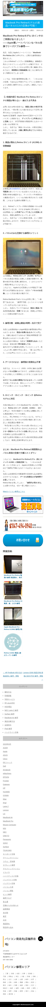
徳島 (16, 982)
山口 (10, 979)
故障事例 (6, 909)
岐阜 (27, 979)
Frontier (6, 781)
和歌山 (11, 976)
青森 (16, 991)
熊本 (27, 985)
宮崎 (34, 976)
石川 (32, 985)
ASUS (5, 755)
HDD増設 (8, 707)
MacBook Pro (8, 821)
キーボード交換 (9, 854)
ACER (5, 748)
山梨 (21, 979)
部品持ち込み (8, 927)
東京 (4, 985)
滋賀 (21, 985)
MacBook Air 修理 (11, 718)
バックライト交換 (11, 732)
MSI (4, 828)
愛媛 (21, 982)
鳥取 (4, 994)
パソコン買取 (8, 891)
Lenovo (6, 810)
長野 (10, 991)
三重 (7, 973)
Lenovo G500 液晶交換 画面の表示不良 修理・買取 (33, 676)
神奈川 (5, 988)
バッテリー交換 (9, 883)
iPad (4, 803)
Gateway (6, 784)
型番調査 (8, 696)
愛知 (27, 982)
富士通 (5, 902)
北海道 (30, 973)
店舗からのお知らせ (10, 905)
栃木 (10, 985)
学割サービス (10, 699)
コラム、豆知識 (9, 861)
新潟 (32, 982)
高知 (32, 991)
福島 (23, 988)
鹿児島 (11, 994)
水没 (4, 920)
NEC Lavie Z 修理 (11, 710)
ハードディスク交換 (10, 876)
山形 (16, 979)
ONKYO (6, 836)
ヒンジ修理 (7, 894)
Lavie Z (6, 806)
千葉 (4, 976)
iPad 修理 (8, 729)
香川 (27, 991)
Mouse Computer (9, 825)
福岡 (17, 988)
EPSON (6, 777)
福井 (11, 988)
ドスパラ (6, 872)
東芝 (4, 916)
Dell (4, 766)
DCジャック (7, 762)
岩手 (32, 979)
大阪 (23, 976)
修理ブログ (7, 898)
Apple (5, 751)
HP (4, 788)
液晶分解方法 (10, 721)
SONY (5, 843)
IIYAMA (6, 795)
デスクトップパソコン (11, 869)
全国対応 (8, 725)
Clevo (5, 759)
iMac (5, 799)
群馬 (34, 988)
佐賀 (18, 973)
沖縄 (16, 985)
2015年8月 (7, 744)
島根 (4, 982)
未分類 (5, 913)
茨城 (4, 991)
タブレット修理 (9, 865)
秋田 (28, 988)
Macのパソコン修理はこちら (14, 491)
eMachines (7, 773)
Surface (6, 847)
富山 (4, 979)
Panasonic (7, 839)
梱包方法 (8, 692)
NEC (5, 832)
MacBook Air (8, 817)
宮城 (28, 976)
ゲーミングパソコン (10, 858)
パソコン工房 (8, 887)
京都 (12, 973)
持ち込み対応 (10, 703)
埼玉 (17, 976)
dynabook (6, 770)
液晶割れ (6, 924)
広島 (10, 982)
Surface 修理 (9, 714)
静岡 (21, 991)
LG (4, 814)
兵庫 (24, 973)
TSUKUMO (7, 850)
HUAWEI (6, 792)
